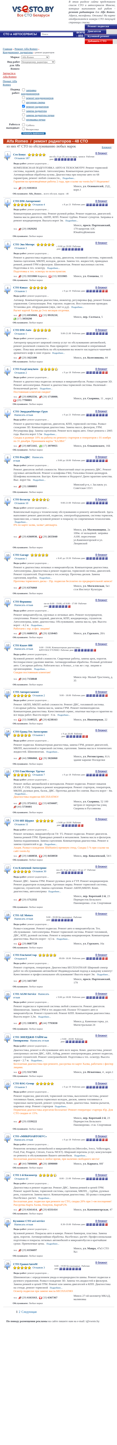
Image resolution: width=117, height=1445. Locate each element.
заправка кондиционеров (30, 92)
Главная (7, 48)
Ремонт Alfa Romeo (26, 48)
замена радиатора (36, 111)
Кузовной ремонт (98, 36)
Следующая (28, 1311)
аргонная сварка (35, 102)
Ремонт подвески (98, 26)
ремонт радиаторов (37, 106)
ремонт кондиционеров (39, 98)
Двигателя (94, 31)
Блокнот (107, 147)
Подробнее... (69, 178)
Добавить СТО (97, 41)
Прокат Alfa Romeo (10, 83)
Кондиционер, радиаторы (18, 52)
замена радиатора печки (40, 115)
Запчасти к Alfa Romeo (10, 75)
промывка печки (35, 119)
